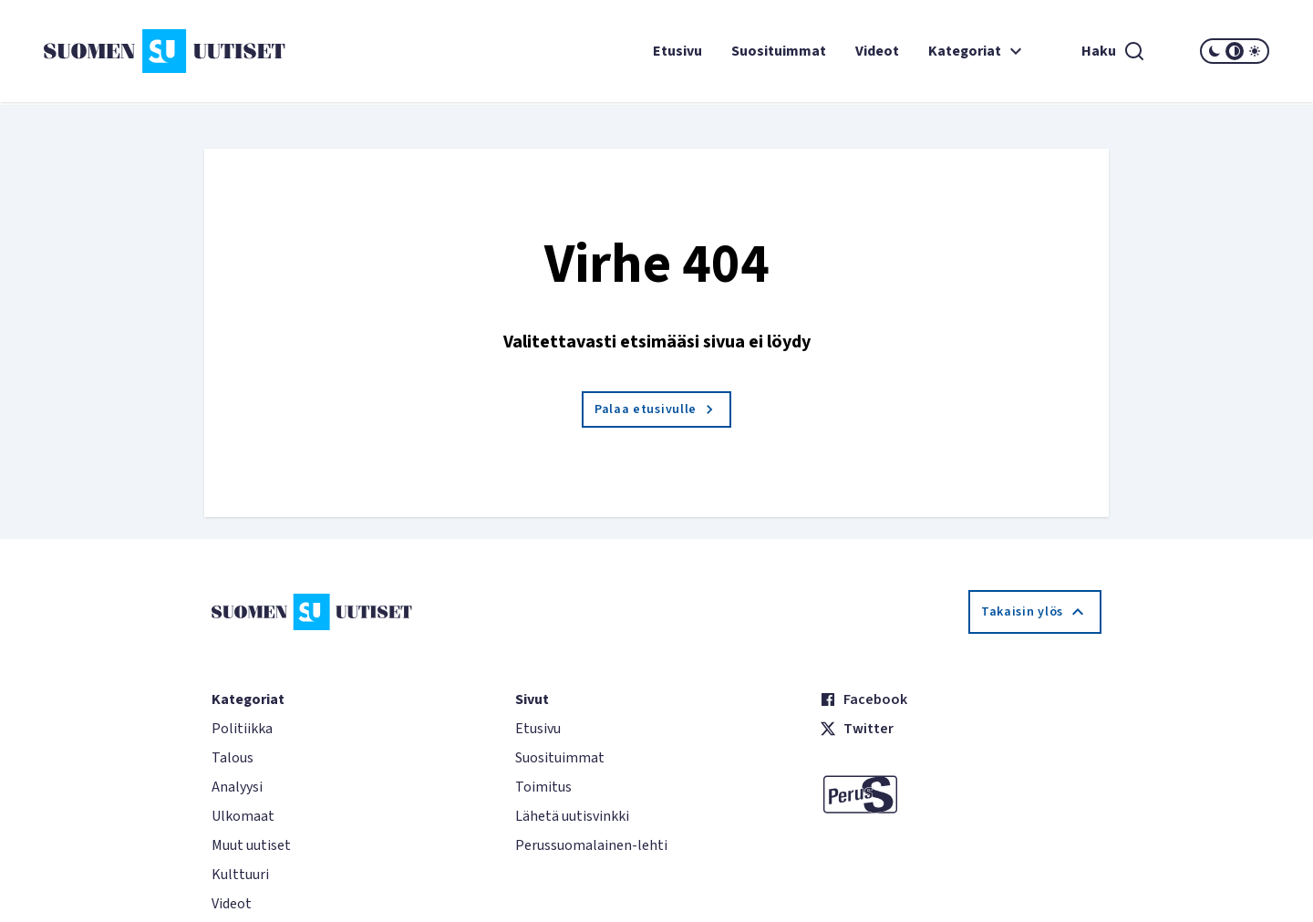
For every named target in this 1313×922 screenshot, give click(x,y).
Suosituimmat (778, 51)
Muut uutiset (251, 845)
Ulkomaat (243, 816)
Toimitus (543, 787)
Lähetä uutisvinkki (572, 816)
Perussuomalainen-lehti (591, 845)
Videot (877, 51)
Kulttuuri (240, 875)
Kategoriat (977, 51)
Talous (232, 758)
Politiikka (242, 729)
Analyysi (237, 787)
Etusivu (677, 51)
